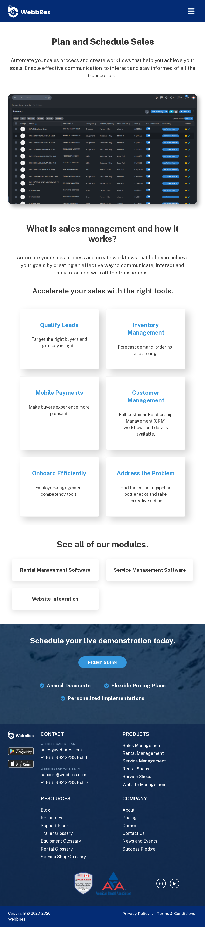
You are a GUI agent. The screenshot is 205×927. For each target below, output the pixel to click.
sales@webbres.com (61, 749)
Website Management (145, 784)
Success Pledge (139, 848)
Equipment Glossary (61, 841)
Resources (51, 817)
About (129, 810)
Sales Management (142, 745)
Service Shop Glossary (63, 856)
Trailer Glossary (57, 833)
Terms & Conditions (176, 913)
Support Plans (55, 825)
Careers (131, 825)
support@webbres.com (63, 774)
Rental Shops (136, 768)
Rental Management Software (55, 570)
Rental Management (143, 753)
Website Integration (55, 599)
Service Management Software (150, 570)
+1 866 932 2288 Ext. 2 (64, 782)
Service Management (144, 760)
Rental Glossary (57, 848)
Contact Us (134, 833)
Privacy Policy (136, 913)
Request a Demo (102, 662)
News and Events (140, 841)
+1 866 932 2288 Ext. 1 (64, 757)
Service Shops (137, 776)
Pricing (130, 817)
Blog (45, 810)
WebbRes (16, 919)
